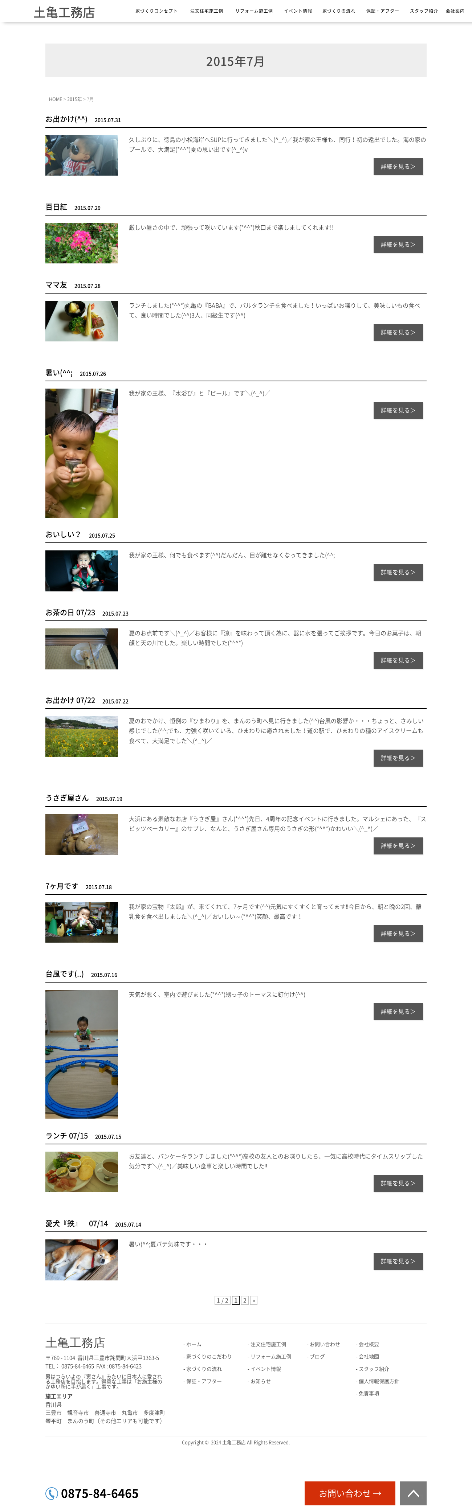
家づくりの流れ (338, 11)
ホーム (194, 1344)
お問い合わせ (325, 1344)
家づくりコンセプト (156, 11)
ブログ (317, 1356)
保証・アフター (382, 11)
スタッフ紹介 (424, 11)
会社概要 (369, 1344)
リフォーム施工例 (254, 11)
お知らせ (261, 1381)
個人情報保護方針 (379, 1381)
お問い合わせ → (350, 1493)
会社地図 (369, 1356)
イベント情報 (298, 11)
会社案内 (455, 11)
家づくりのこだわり (209, 1356)
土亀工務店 (64, 12)
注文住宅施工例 (206, 11)
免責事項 (369, 1393)
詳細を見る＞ (398, 166)
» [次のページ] (253, 1300)
